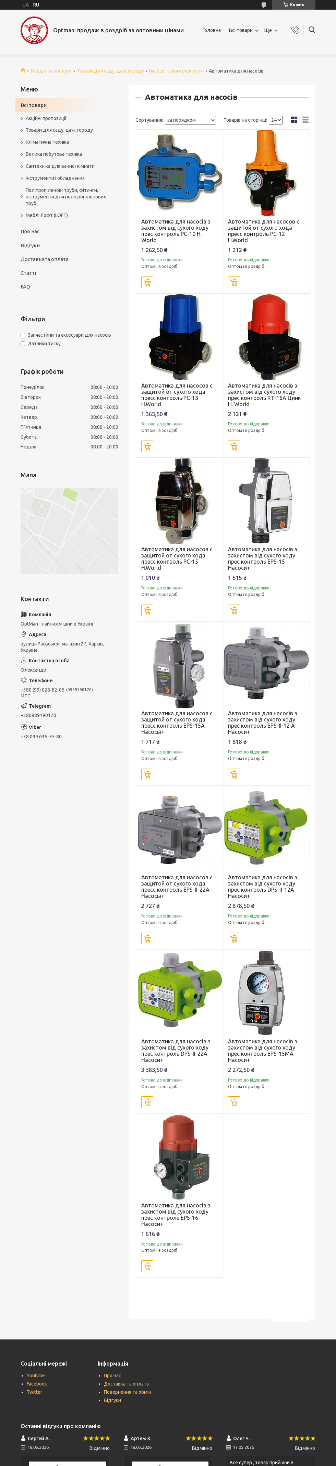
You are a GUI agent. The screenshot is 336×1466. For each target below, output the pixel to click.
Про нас (30, 231)
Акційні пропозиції (46, 118)
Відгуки (30, 245)
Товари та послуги (51, 71)
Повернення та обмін (127, 1392)
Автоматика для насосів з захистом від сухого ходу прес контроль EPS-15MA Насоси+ (262, 1050)
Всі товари (241, 30)
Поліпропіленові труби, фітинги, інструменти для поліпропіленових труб (66, 196)
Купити (147, 282)
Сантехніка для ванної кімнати (60, 166)
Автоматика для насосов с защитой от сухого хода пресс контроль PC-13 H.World (177, 394)
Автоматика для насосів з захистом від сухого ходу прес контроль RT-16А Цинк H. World (264, 394)
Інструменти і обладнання (55, 178)
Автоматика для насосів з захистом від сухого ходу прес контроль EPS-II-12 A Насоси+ (262, 722)
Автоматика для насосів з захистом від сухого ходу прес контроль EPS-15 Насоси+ (262, 558)
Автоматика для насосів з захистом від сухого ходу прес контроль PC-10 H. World (176, 230)
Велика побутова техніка (54, 154)
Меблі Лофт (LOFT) (47, 215)
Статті (28, 273)
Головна (212, 30)
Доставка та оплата (126, 1384)
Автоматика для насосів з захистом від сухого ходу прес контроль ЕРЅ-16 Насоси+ (176, 1214)
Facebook (37, 1384)
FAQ (25, 287)
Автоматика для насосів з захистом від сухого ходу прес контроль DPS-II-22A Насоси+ (176, 1050)
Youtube (36, 1375)
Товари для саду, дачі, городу (110, 71)
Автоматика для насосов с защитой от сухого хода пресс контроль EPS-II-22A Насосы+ (177, 886)
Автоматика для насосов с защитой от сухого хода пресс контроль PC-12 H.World (263, 230)
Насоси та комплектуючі (176, 71)
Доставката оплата (45, 259)
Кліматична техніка (47, 142)
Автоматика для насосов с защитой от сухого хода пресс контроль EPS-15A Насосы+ (177, 722)
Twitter (34, 1392)
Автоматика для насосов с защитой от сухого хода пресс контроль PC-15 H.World (177, 558)
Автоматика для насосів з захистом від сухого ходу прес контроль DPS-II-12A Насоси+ (262, 886)
